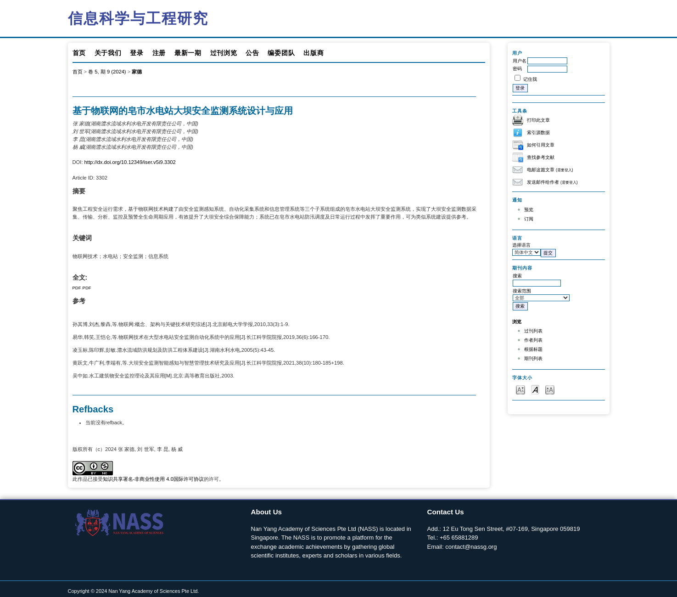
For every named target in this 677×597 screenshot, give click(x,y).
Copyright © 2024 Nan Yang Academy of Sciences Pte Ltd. (133, 591)
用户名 (519, 60)
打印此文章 (538, 120)
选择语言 (521, 245)
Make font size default (535, 389)
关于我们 (108, 52)
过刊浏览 (223, 52)
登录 (136, 52)
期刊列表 (533, 358)
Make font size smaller (520, 389)
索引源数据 (538, 132)
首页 (79, 52)
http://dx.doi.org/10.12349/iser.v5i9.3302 (130, 162)
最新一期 (187, 52)
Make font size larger (549, 389)
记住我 (530, 79)
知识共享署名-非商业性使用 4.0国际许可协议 (153, 479)
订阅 (528, 218)
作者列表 (533, 340)
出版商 (313, 52)
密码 (517, 68)
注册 (159, 52)
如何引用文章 (540, 144)
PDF (77, 287)
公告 (252, 52)
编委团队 (281, 52)
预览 (528, 209)
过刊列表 (533, 330)
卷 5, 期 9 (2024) (107, 71)
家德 (137, 71)
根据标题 (533, 349)
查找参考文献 (540, 157)
